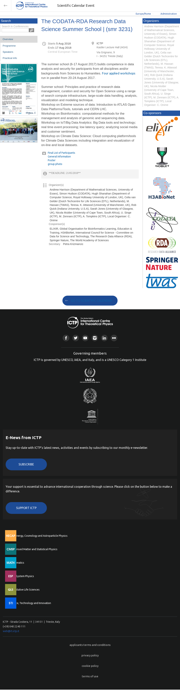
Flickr (114, 338)
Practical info (10, 58)
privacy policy (90, 655)
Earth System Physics (21, 576)
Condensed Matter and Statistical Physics (33, 549)
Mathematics (16, 562)
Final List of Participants (61, 152)
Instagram (95, 338)
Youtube (85, 338)
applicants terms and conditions (90, 644)
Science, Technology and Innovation (30, 603)
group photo (55, 164)
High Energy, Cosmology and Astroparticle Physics (38, 535)
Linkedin (104, 338)
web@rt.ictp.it (11, 631)
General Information (59, 156)
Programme (9, 45)
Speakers (8, 51)
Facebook (66, 338)
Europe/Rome (143, 13)
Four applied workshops (118, 73)
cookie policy (90, 665)
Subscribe (26, 464)
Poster (52, 160)
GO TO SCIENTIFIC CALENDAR (91, 300)
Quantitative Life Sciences (24, 589)
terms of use (90, 676)
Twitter (75, 338)
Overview (8, 39)
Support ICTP (26, 508)
